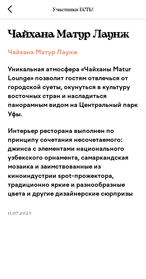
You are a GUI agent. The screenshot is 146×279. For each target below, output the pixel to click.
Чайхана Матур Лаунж (42, 52)
